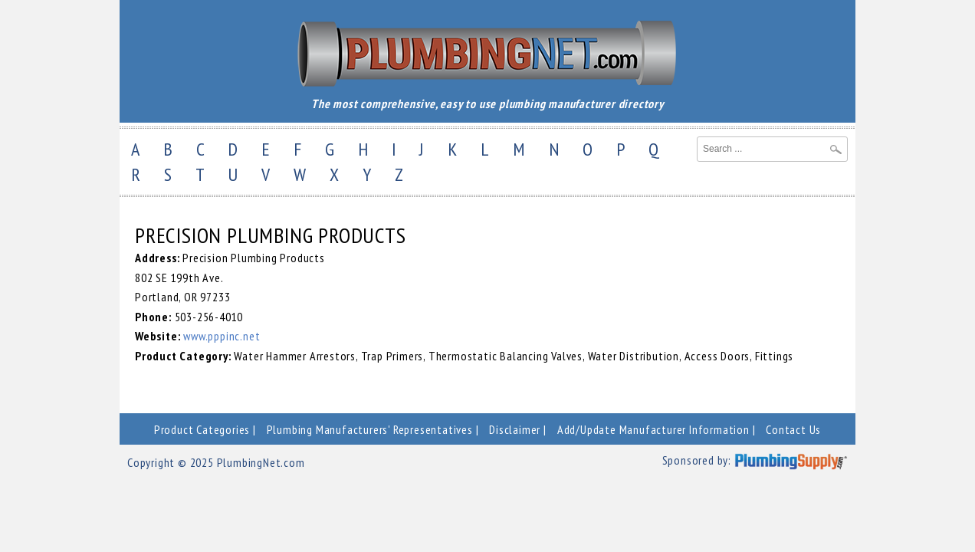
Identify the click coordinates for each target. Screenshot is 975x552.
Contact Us (793, 429)
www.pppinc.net (221, 335)
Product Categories (202, 429)
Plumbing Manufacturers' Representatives (370, 429)
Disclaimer (514, 429)
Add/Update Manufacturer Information (653, 429)
